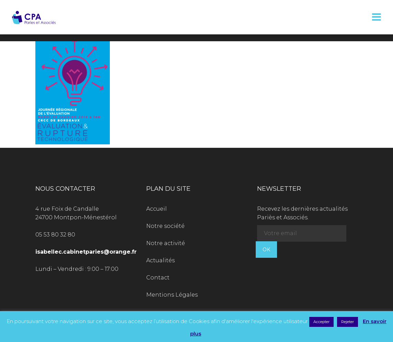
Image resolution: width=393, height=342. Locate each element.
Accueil (156, 209)
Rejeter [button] (347, 321)
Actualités (160, 260)
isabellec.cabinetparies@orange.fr (86, 252)
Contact (158, 277)
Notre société (165, 226)
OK (266, 249)
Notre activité (165, 243)
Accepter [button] (321, 321)
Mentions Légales (172, 294)
